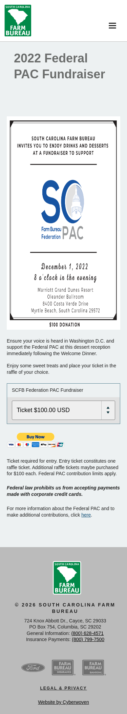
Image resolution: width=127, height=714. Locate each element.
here (86, 515)
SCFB (18, 21)
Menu (111, 22)
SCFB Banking (94, 668)
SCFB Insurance (64, 668)
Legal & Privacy (63, 688)
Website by (63, 702)
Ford (33, 668)
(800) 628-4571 (87, 633)
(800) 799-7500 (88, 639)
